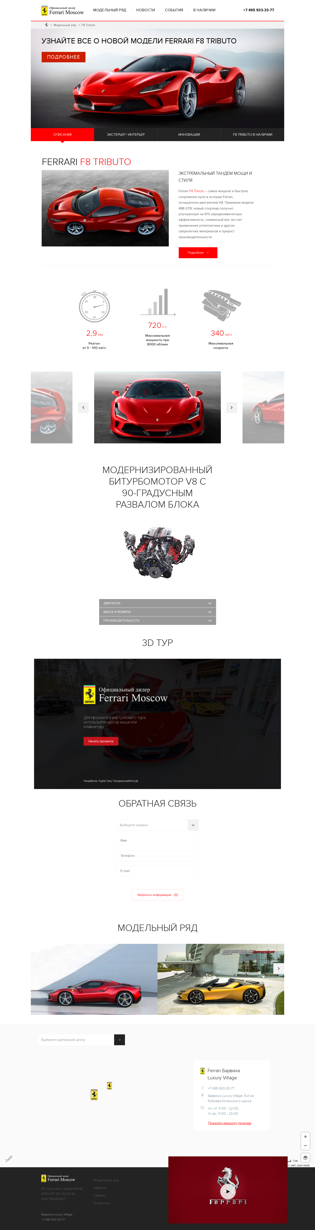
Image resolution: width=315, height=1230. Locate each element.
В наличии (204, 10)
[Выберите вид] (305, 1157)
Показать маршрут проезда (229, 1123)
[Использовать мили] (288, 1160)
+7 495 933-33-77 (258, 10)
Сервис (99, 1195)
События (174, 10)
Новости (145, 10)
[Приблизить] (305, 1136)
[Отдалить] (305, 1145)
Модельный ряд (109, 10)
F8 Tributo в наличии (252, 134)
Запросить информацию (157, 895)
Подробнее (63, 57)
